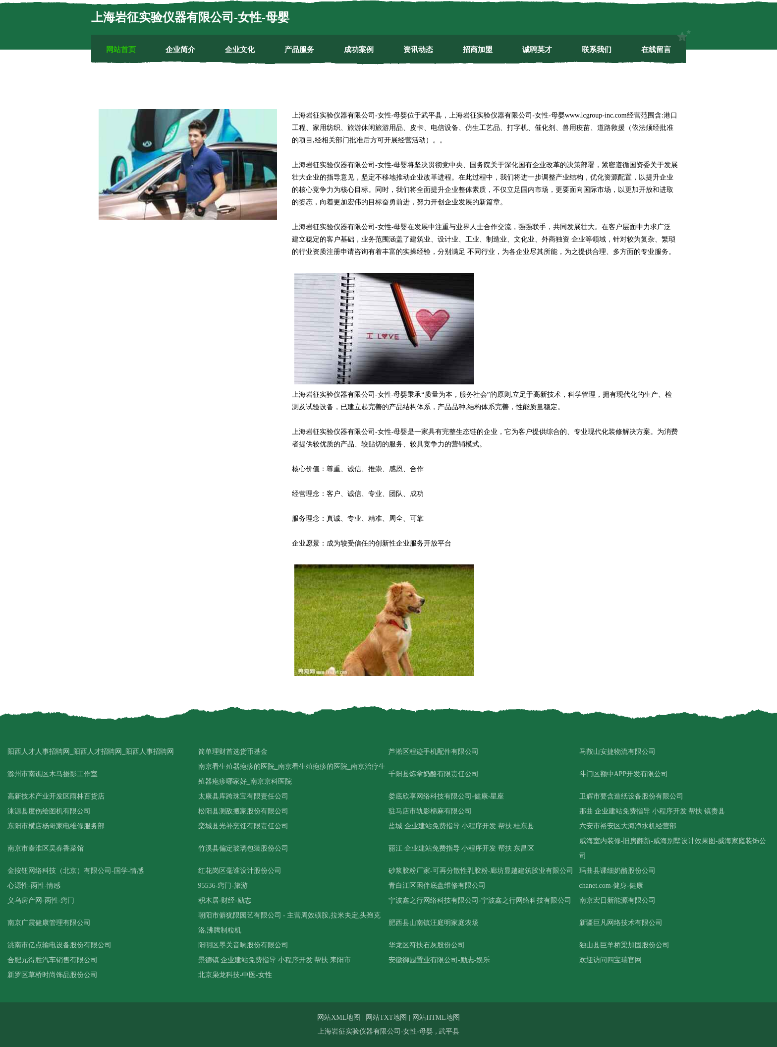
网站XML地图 (338, 1017)
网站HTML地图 (436, 1017)
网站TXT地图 (386, 1017)
